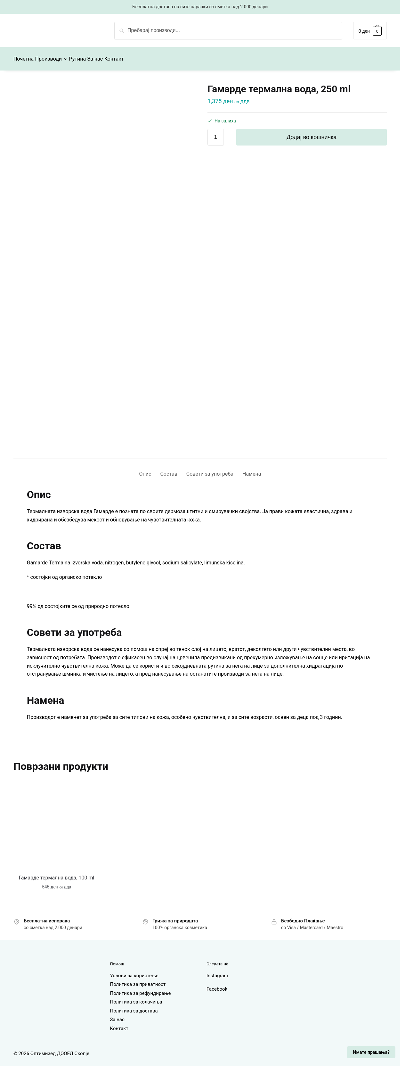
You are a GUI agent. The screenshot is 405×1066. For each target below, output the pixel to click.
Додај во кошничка (311, 133)
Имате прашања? (371, 1052)
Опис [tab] (145, 470)
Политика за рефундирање (140, 989)
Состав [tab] (168, 470)
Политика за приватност (138, 980)
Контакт (119, 1025)
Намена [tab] (251, 470)
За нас (117, 1016)
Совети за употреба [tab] (209, 470)
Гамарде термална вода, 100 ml (56, 874)
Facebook (217, 985)
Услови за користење (134, 972)
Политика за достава (134, 1007)
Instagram (217, 972)
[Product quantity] (215, 133)
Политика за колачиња (136, 998)
